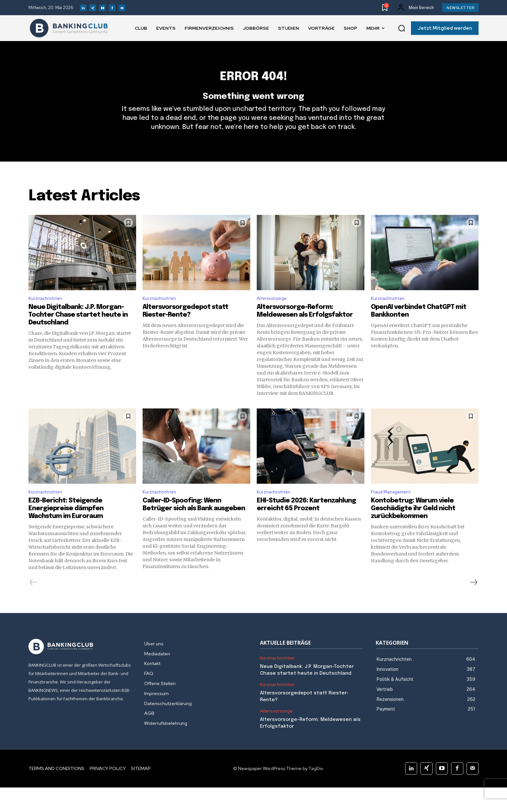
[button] (401, 28)
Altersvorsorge (274, 311)
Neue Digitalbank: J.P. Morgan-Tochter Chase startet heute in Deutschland (78, 329)
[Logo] (68, 28)
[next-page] (473, 598)
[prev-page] (33, 598)
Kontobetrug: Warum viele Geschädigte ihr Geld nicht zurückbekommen (413, 524)
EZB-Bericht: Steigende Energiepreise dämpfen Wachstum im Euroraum (65, 524)
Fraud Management (394, 506)
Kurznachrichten (47, 311)
